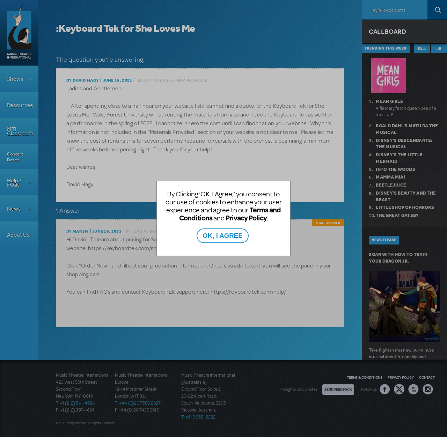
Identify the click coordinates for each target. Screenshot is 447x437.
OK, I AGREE (222, 235)
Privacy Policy (246, 218)
